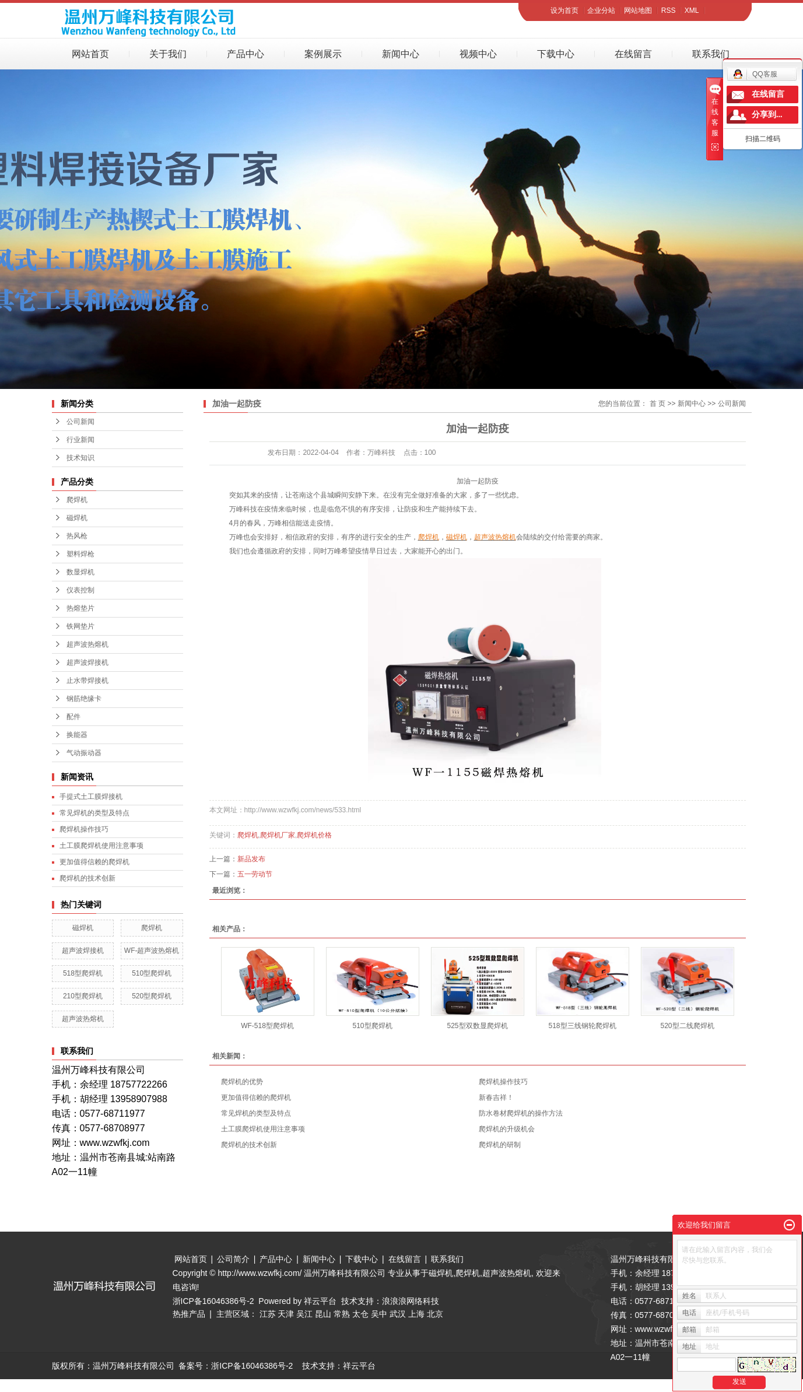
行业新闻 (80, 440)
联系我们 (711, 54)
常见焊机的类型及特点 (94, 813)
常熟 (342, 1314)
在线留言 (633, 54)
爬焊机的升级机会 (507, 1129)
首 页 (657, 403)
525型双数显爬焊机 (477, 1026)
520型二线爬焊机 (687, 1026)
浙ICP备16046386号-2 (213, 1301)
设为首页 (564, 10)
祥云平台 (320, 1301)
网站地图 (638, 10)
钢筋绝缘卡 (83, 699)
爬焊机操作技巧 (83, 829)
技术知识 (80, 458)
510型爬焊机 (151, 973)
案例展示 (323, 54)
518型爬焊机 (83, 973)
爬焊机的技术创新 (87, 878)
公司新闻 (80, 422)
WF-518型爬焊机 (267, 1026)
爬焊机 (76, 500)
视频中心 (478, 54)
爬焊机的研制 (500, 1145)
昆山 (323, 1314)
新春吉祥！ (496, 1097)
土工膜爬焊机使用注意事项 (101, 845)
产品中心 (245, 54)
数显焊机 (80, 572)
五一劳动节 (254, 874)
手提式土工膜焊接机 (90, 797)
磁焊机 (76, 518)
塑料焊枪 (80, 554)
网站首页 (90, 54)
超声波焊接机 (87, 662)
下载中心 (555, 54)
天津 (286, 1314)
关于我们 (168, 54)
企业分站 (601, 10)
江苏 (268, 1314)
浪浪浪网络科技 (410, 1301)
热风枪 (76, 536)
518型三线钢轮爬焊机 (582, 1026)
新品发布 (251, 859)
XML (692, 10)
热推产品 (189, 1314)
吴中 (379, 1314)
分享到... (767, 114)
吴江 (304, 1314)
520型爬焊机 (151, 996)
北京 (435, 1314)
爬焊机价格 (314, 835)
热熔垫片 (80, 608)
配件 (73, 717)
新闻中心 (400, 54)
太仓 (360, 1314)
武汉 (398, 1314)
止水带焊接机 (87, 680)
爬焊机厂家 (277, 835)
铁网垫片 (80, 626)
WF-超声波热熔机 (152, 950)
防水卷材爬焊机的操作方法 (521, 1113)
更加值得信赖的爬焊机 (94, 862)
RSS (668, 10)
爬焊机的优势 (242, 1082)
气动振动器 (83, 753)
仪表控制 (80, 590)
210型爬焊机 (83, 996)
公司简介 (233, 1259)
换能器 (76, 735)
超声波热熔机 (87, 644)
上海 (416, 1314)
